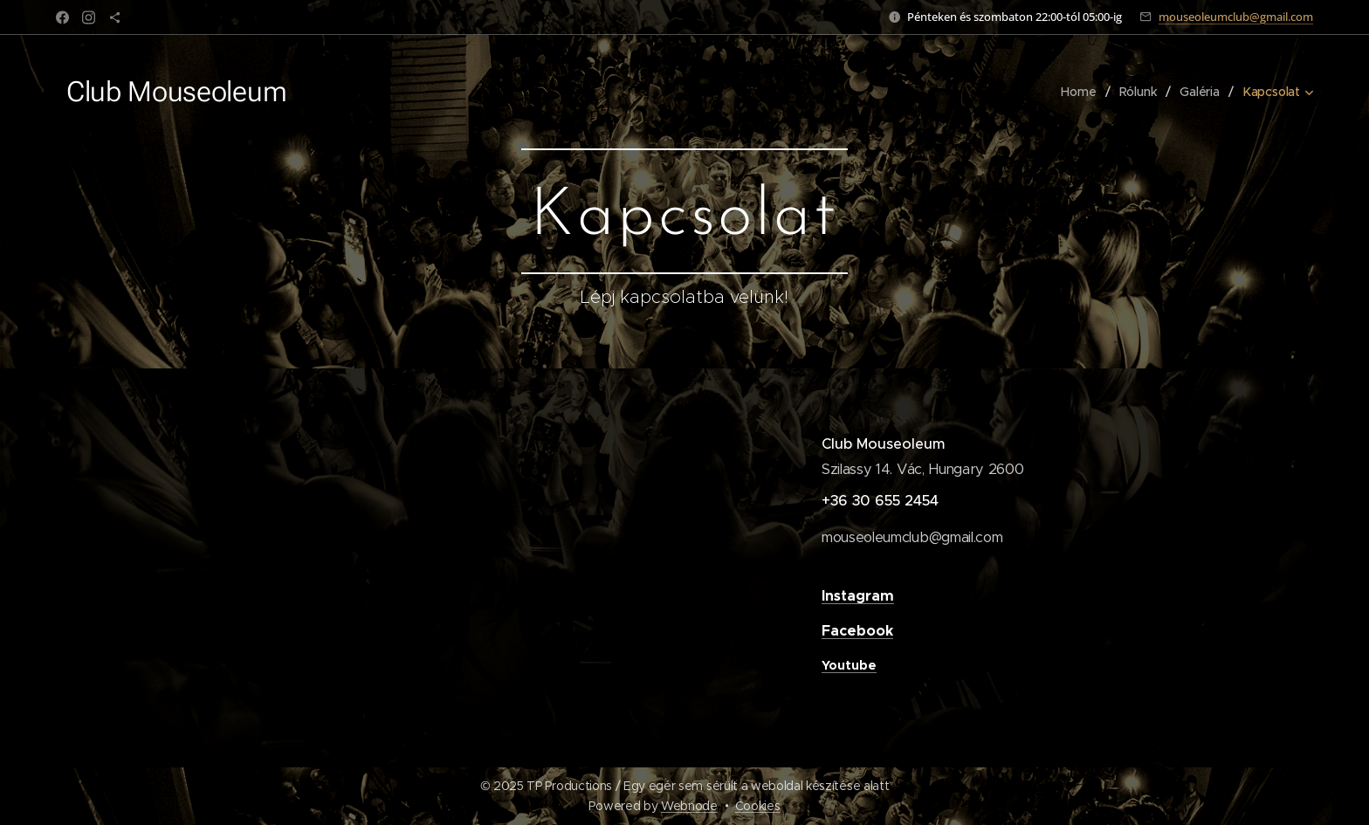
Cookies (758, 806)
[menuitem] (1082, 91)
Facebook (857, 631)
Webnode (689, 806)
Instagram (858, 596)
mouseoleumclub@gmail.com (1236, 16)
